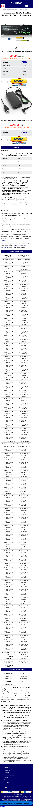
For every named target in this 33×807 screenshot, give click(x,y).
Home (4, 9)
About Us (7, 767)
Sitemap (6, 785)
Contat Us (7, 770)
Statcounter (2, 806)
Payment (3, 240)
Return (6, 777)
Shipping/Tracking (9, 775)
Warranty (6, 782)
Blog (5, 787)
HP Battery (16, 9)
